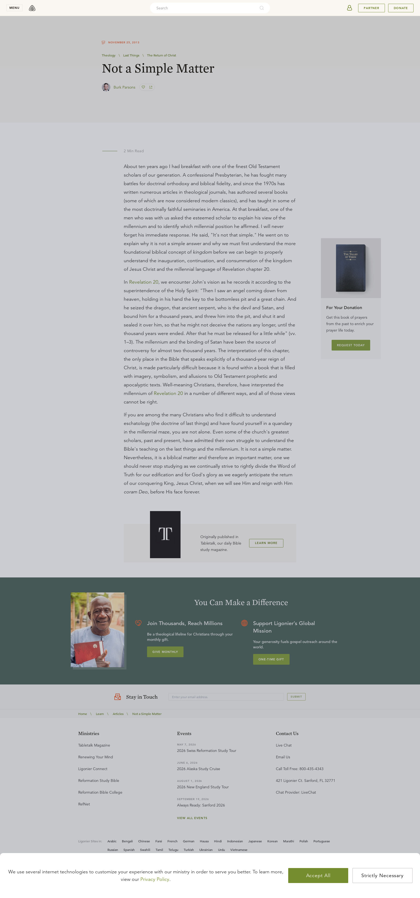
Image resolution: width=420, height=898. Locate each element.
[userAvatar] (349, 8)
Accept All (318, 875)
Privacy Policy (154, 879)
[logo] (32, 8)
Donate (401, 8)
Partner (371, 8)
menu (14, 8)
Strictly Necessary (382, 875)
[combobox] (202, 8)
